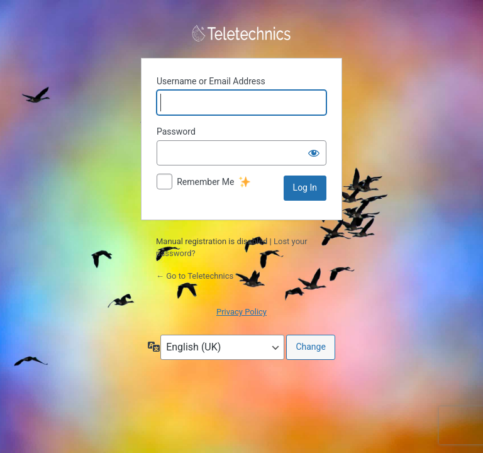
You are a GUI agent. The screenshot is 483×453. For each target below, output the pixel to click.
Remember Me (205, 182)
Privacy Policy (241, 311)
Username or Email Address (211, 81)
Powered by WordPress (241, 33)
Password (176, 131)
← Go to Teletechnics (194, 276)
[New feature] (244, 182)
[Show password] (313, 152)
